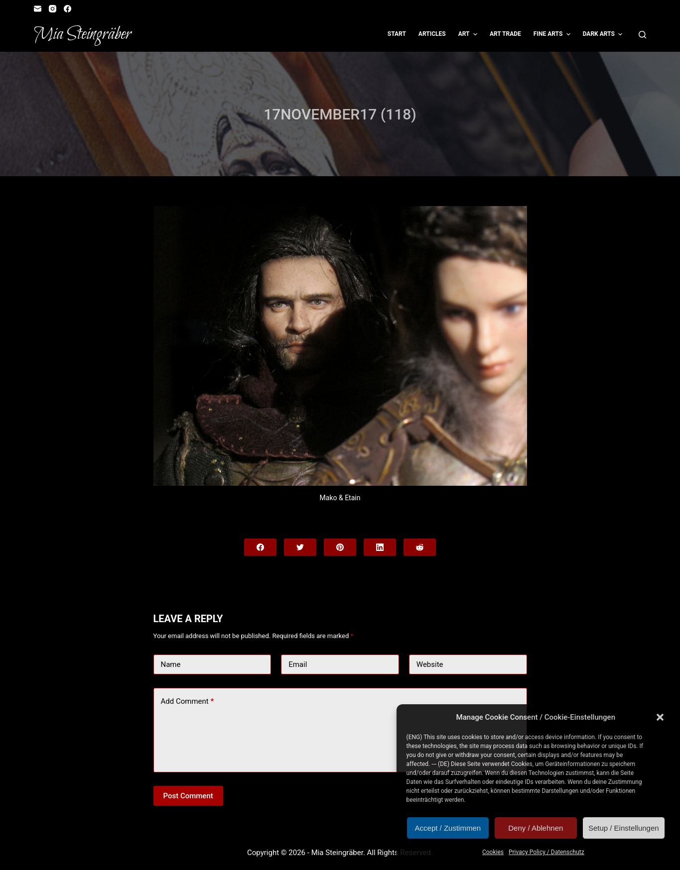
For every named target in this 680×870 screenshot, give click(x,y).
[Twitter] (300, 547)
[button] (660, 717)
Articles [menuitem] (432, 33)
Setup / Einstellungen (623, 828)
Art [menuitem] (469, 34)
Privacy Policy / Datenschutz (546, 852)
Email (297, 664)
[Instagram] (52, 8)
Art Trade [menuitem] (505, 33)
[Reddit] (420, 547)
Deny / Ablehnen (535, 828)
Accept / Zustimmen (448, 828)
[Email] (37, 8)
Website (429, 664)
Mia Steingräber (82, 34)
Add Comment (187, 701)
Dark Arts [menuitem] (604, 34)
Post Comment (188, 795)
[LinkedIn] (380, 547)
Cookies (493, 852)
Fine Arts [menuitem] (553, 34)
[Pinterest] (340, 547)
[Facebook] (67, 8)
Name (171, 664)
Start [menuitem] (397, 33)
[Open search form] (642, 34)
